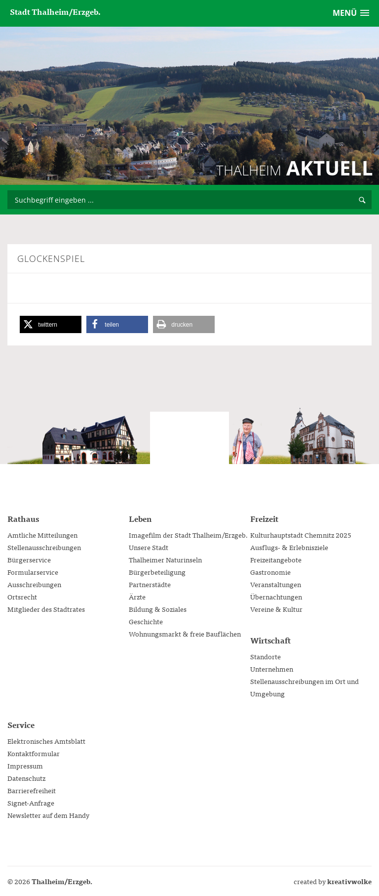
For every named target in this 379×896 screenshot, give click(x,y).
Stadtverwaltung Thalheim (189, 451)
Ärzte (137, 596)
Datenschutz (26, 777)
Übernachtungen (276, 596)
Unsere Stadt (148, 547)
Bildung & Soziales (158, 608)
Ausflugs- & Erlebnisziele (289, 547)
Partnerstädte (150, 584)
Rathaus (23, 518)
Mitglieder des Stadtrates (46, 608)
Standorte (265, 656)
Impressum (25, 765)
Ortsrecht (22, 596)
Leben (140, 518)
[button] (50, 324)
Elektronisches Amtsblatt (46, 740)
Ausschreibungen (34, 584)
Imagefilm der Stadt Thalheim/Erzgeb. (188, 534)
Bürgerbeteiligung (157, 571)
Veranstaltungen (275, 584)
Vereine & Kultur (276, 608)
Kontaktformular (33, 753)
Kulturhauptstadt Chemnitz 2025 (300, 534)
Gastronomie (270, 571)
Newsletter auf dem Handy (48, 815)
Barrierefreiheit (31, 790)
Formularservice (32, 571)
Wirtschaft (270, 640)
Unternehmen (271, 668)
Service (21, 724)
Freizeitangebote (276, 559)
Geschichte (146, 621)
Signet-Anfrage (30, 802)
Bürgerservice (29, 559)
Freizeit (264, 518)
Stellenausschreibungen (44, 547)
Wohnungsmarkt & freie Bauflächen (185, 633)
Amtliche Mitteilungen (42, 534)
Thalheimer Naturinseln (165, 559)
